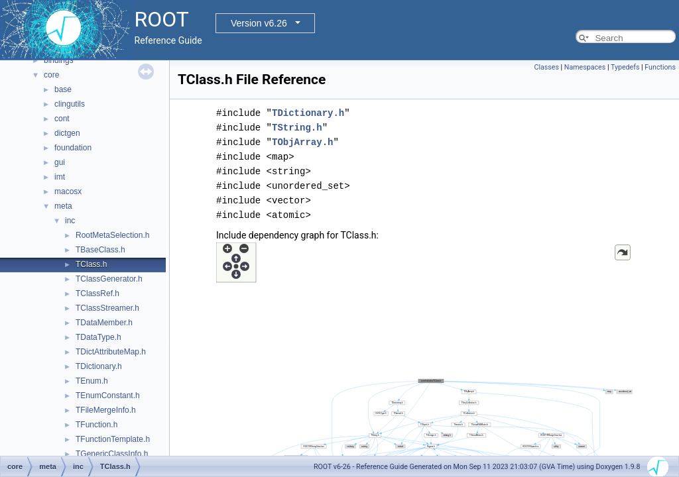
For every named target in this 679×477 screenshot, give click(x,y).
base (63, 89)
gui (59, 162)
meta (63, 206)
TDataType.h (98, 337)
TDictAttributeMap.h (111, 351)
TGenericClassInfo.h (112, 453)
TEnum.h (92, 381)
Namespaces (584, 67)
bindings (59, 60)
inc (70, 220)
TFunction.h (96, 424)
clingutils (69, 104)
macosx (68, 191)
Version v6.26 (259, 23)
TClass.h (91, 264)
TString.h (297, 127)
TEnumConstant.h (108, 395)
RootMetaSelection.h (112, 235)
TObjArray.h (302, 142)
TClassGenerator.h (109, 279)
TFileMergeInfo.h (106, 410)
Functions (660, 67)
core (51, 75)
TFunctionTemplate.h (113, 439)
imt (59, 177)
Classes (546, 67)
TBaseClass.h (100, 249)
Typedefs (625, 67)
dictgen (67, 133)
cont (62, 118)
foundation (73, 147)
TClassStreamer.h (107, 308)
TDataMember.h (104, 322)
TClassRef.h (97, 293)
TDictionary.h (99, 366)
